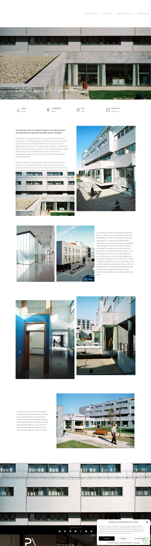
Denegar (123, 538)
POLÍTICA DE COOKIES (113, 542)
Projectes (143, 13)
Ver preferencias (140, 538)
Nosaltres (92, 13)
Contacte (108, 13)
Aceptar (106, 538)
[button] (147, 522)
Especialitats (125, 13)
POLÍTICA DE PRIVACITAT (126, 542)
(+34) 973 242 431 (67, 545)
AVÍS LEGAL (137, 542)
